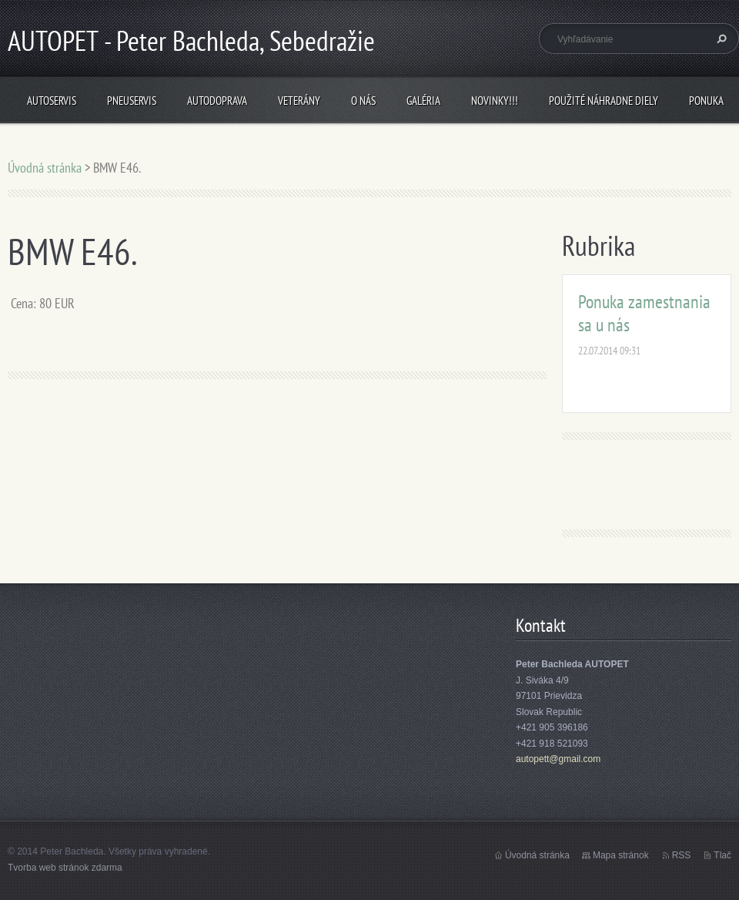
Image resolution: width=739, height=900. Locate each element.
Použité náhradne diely (603, 100)
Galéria (423, 100)
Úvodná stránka (45, 167)
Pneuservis (131, 100)
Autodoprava (217, 100)
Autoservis (51, 100)
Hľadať (719, 38)
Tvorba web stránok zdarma (65, 867)
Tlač (722, 855)
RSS (681, 855)
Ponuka (706, 100)
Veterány (299, 100)
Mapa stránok (621, 855)
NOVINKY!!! (494, 100)
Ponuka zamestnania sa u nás (644, 313)
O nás (363, 100)
